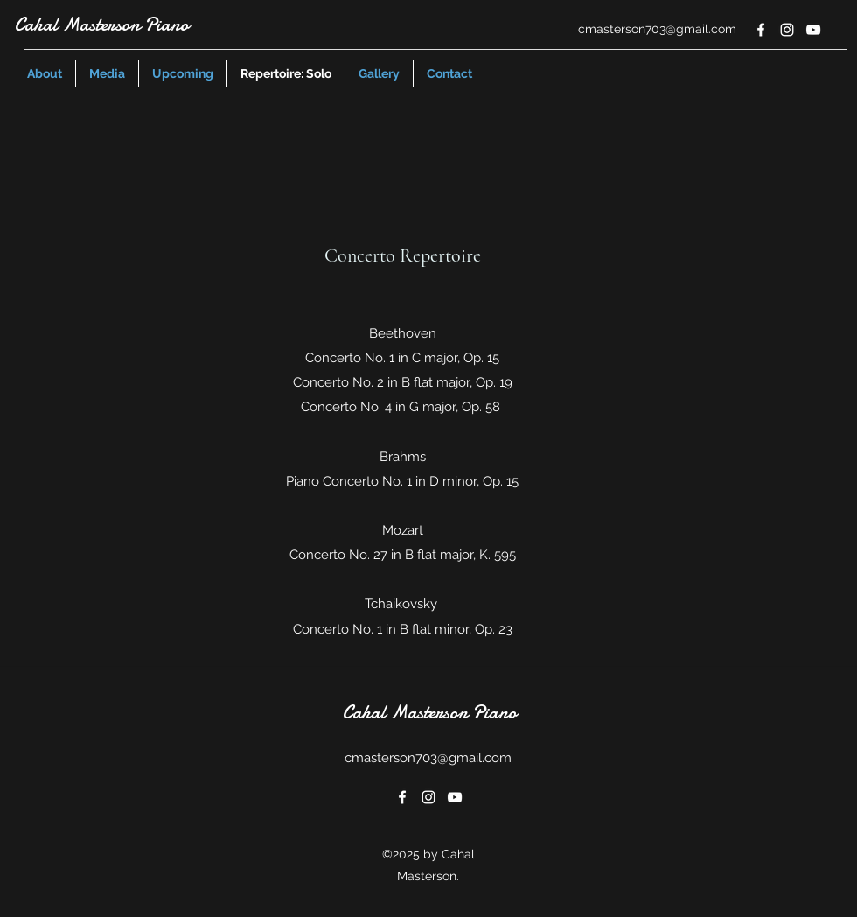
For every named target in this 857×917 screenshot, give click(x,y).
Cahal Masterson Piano (101, 24)
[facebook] (761, 29)
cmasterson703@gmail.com (657, 29)
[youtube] (813, 29)
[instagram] (787, 29)
